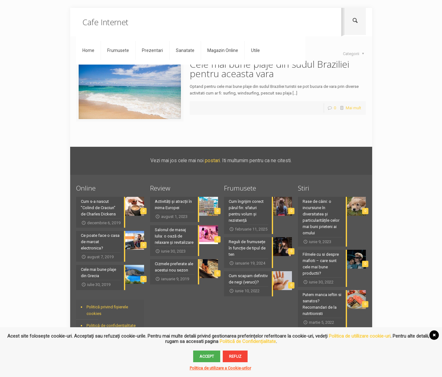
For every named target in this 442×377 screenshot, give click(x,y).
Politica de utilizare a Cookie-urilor (220, 368)
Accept (206, 356)
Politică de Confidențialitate (248, 341)
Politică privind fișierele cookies (107, 310)
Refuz (235, 356)
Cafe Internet (105, 22)
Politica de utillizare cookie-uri (359, 336)
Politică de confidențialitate (111, 325)
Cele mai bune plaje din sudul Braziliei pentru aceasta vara (269, 69)
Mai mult (353, 108)
